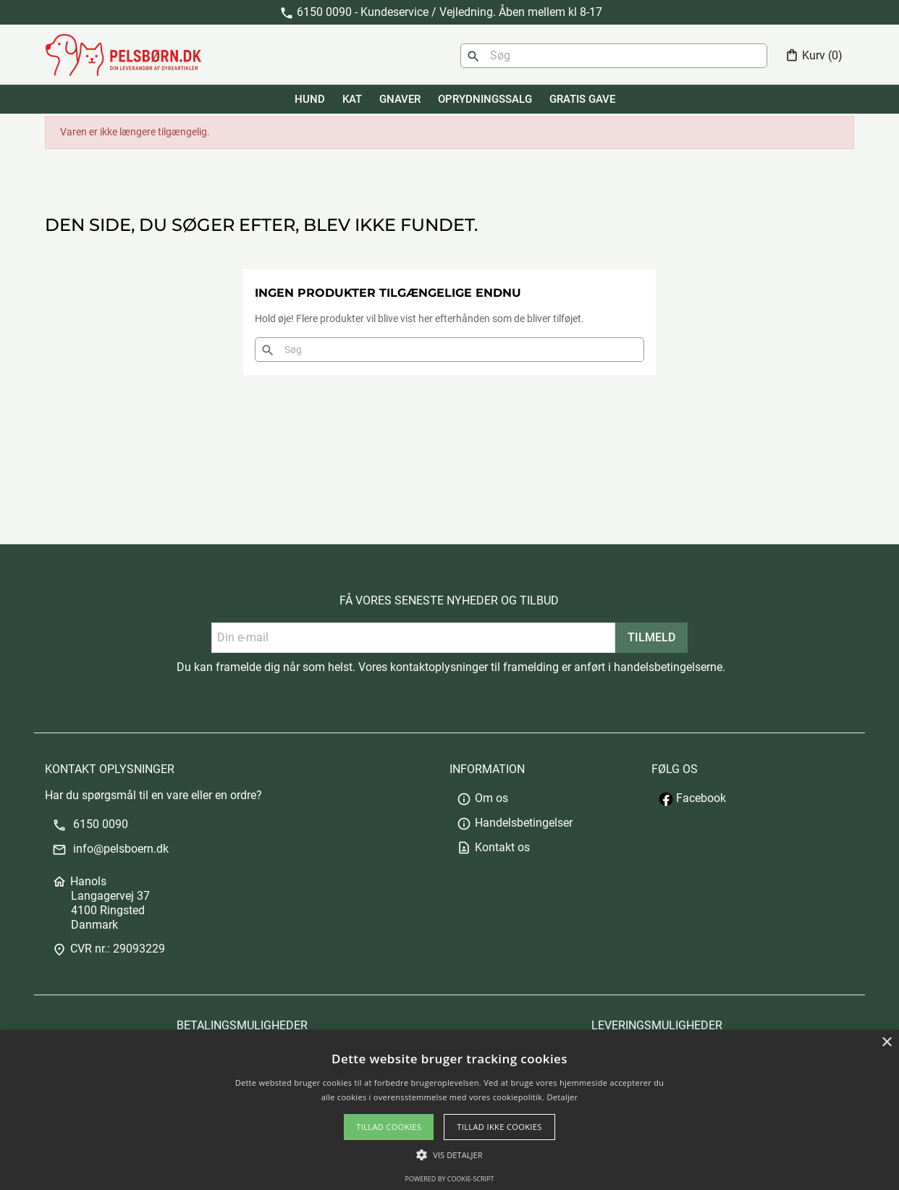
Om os (482, 798)
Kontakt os (493, 847)
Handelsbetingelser (515, 823)
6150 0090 (90, 824)
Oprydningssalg (485, 99)
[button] (449, 1154)
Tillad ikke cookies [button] (499, 1126)
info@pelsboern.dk (110, 849)
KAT (352, 99)
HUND (310, 99)
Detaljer (562, 1097)
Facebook (692, 798)
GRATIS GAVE (582, 99)
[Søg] (613, 55)
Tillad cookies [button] (388, 1126)
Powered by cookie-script (449, 1178)
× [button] (886, 1042)
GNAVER (400, 99)
